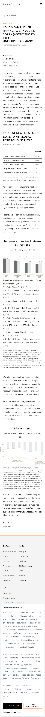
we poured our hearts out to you (24, 73)
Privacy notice (15, 678)
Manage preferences (12, 712)
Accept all (12, 705)
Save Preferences (32, 705)
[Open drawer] (40, 4)
